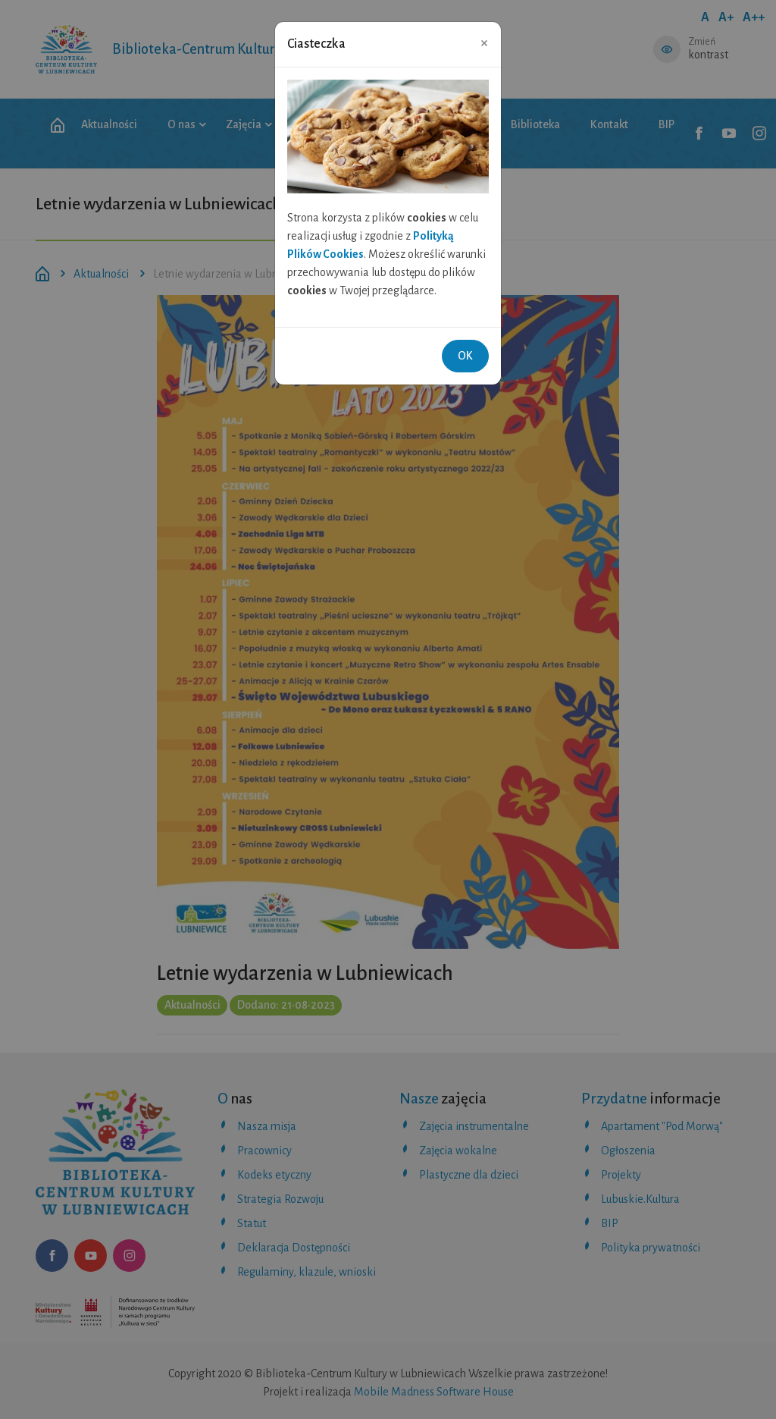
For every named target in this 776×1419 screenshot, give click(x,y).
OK (465, 356)
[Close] (484, 43)
